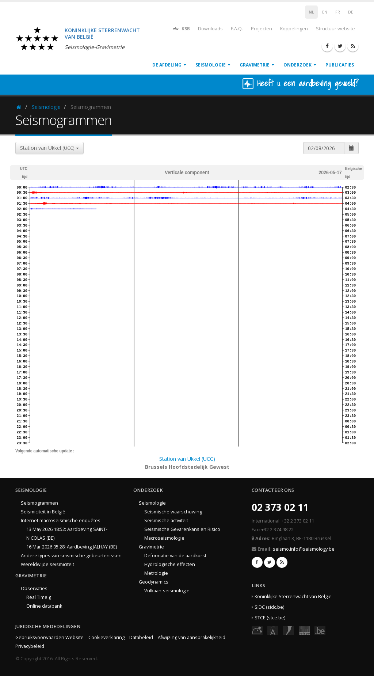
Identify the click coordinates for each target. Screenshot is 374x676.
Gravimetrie (255, 65)
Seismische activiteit (166, 520)
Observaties (34, 588)
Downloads (210, 29)
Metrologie (156, 573)
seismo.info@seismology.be (304, 549)
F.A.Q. (237, 29)
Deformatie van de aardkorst (175, 555)
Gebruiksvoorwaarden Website (49, 637)
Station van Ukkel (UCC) (187, 458)
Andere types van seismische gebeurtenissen (71, 555)
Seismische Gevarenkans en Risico (182, 529)
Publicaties (339, 65)
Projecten (261, 29)
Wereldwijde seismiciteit (47, 564)
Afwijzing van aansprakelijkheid (191, 637)
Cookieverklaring (106, 637)
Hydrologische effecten (169, 564)
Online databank (44, 606)
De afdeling (167, 65)
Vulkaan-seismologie (167, 591)
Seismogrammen (39, 503)
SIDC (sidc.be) (269, 607)
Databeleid (141, 637)
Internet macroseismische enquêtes (60, 520)
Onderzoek (297, 65)
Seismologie (210, 65)
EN (324, 12)
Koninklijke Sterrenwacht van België (293, 596)
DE (350, 12)
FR (337, 12)
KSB (181, 28)
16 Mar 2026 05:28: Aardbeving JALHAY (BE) (71, 547)
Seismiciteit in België (43, 512)
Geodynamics (153, 582)
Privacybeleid (29, 646)
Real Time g (38, 597)
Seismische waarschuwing (173, 512)
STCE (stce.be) (270, 618)
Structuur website (335, 29)
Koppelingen (294, 29)
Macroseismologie (164, 538)
